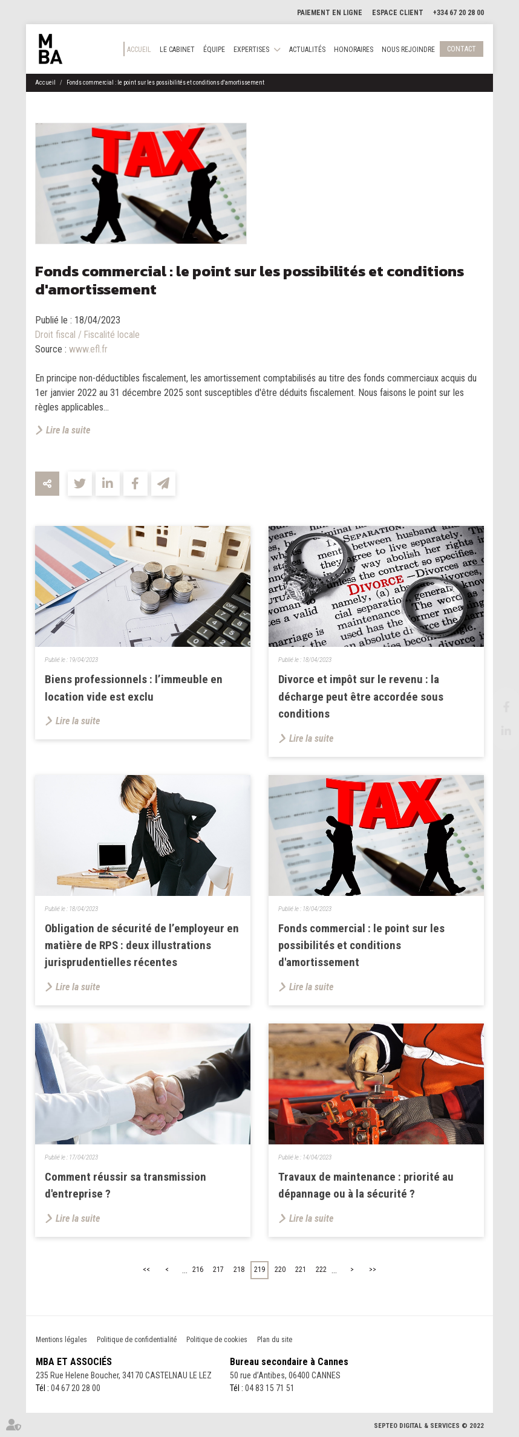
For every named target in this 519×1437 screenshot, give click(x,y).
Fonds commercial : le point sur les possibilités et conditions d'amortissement (165, 82)
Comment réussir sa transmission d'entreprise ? (125, 1185)
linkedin (494, 731)
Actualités (307, 49)
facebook (494, 706)
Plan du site (274, 1339)
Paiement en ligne (329, 12)
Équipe (214, 49)
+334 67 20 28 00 (458, 12)
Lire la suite (68, 430)
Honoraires (353, 49)
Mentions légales (61, 1339)
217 (218, 1269)
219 (259, 1269)
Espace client (397, 12)
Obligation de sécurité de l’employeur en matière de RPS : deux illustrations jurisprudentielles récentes (142, 945)
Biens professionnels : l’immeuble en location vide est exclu (134, 687)
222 (321, 1269)
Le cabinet (177, 49)
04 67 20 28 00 (75, 1388)
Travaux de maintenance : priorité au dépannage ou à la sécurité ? (366, 1185)
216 (197, 1269)
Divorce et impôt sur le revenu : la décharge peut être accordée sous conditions (360, 696)
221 (300, 1269)
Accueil (139, 49)
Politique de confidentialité (137, 1339)
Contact (461, 49)
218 (238, 1269)
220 (280, 1269)
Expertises (251, 49)
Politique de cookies (216, 1339)
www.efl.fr (88, 349)
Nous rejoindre (408, 49)
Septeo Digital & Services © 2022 (429, 1426)
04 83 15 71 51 (270, 1388)
